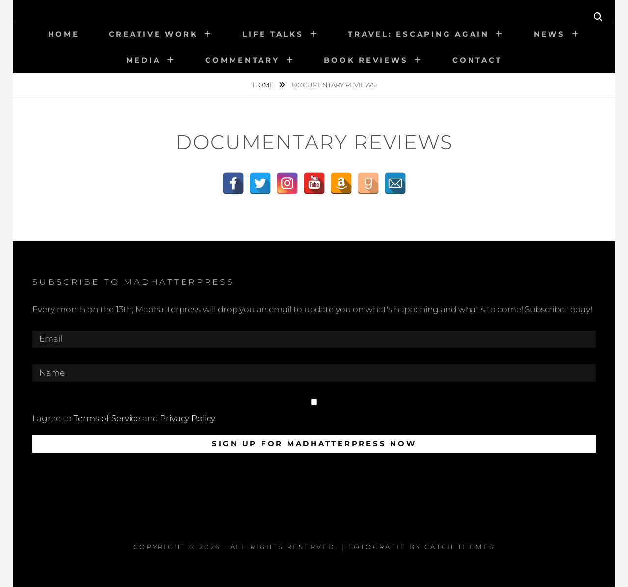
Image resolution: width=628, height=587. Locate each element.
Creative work (153, 34)
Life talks (273, 34)
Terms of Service (107, 418)
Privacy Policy (187, 418)
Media (143, 60)
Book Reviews (366, 60)
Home (63, 34)
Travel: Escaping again (418, 34)
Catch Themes (459, 547)
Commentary (242, 60)
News (549, 34)
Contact (477, 60)
